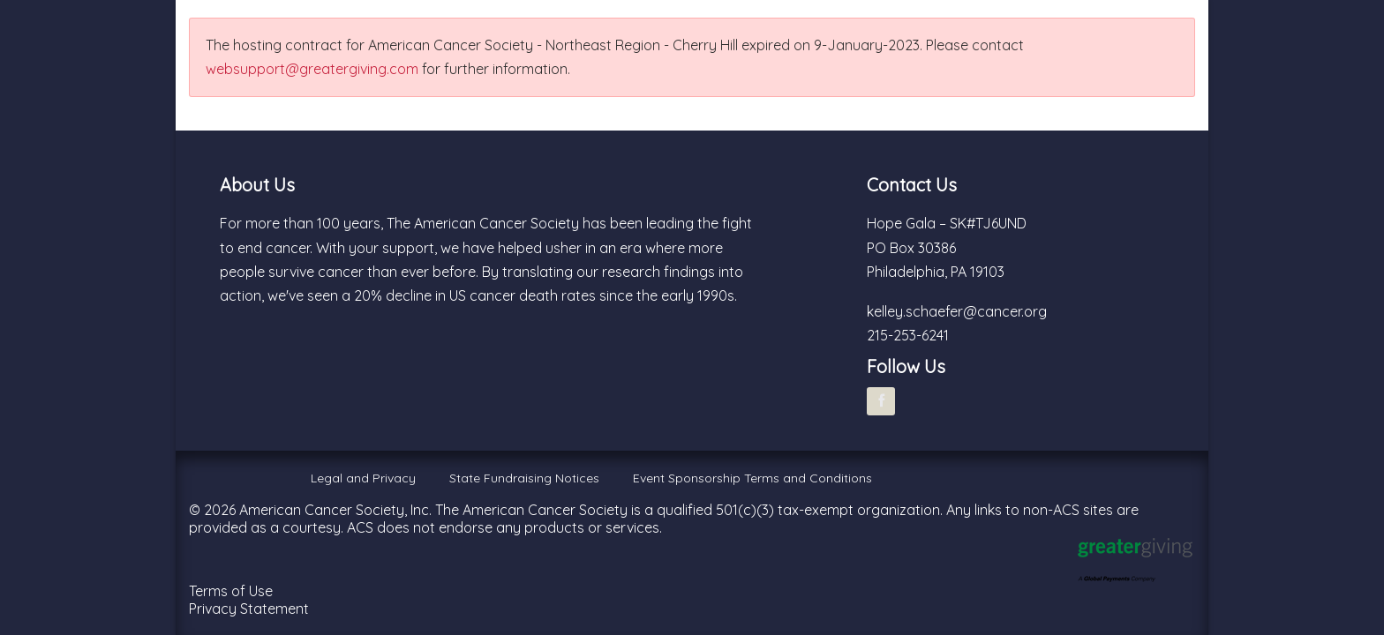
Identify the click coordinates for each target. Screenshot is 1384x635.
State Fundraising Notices (524, 478)
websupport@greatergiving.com (312, 69)
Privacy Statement (249, 608)
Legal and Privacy (363, 478)
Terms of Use (231, 591)
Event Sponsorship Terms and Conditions (752, 478)
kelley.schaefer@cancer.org (957, 311)
